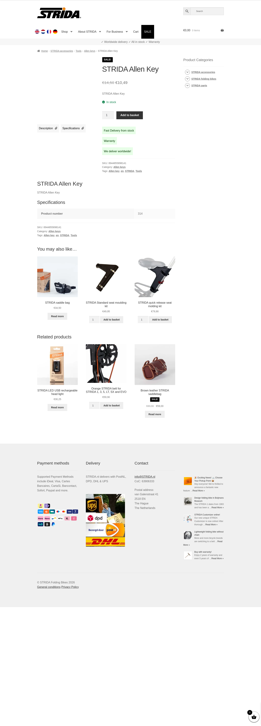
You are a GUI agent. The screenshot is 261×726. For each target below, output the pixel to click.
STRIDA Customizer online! (196, 589)
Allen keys (89, 51)
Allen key (114, 171)
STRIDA (129, 171)
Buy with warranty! (191, 671)
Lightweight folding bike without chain (200, 630)
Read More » (211, 514)
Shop (64, 31)
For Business (115, 31)
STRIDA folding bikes (203, 78)
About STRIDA (87, 31)
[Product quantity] (108, 115)
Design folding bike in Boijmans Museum (202, 548)
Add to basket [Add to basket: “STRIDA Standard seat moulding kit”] (111, 319)
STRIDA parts (199, 85)
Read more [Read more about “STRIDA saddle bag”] (57, 316)
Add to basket (129, 115)
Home (44, 51)
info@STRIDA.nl (145, 476)
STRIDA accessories (62, 51)
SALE (147, 31)
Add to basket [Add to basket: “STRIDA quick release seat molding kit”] (160, 319)
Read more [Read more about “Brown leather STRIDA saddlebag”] (154, 414)
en (122, 171)
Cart (135, 31)
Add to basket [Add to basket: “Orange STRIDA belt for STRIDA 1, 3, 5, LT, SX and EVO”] (111, 405)
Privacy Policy (70, 705)
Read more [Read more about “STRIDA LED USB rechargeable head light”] (57, 407)
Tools (78, 51)
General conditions (49, 705)
